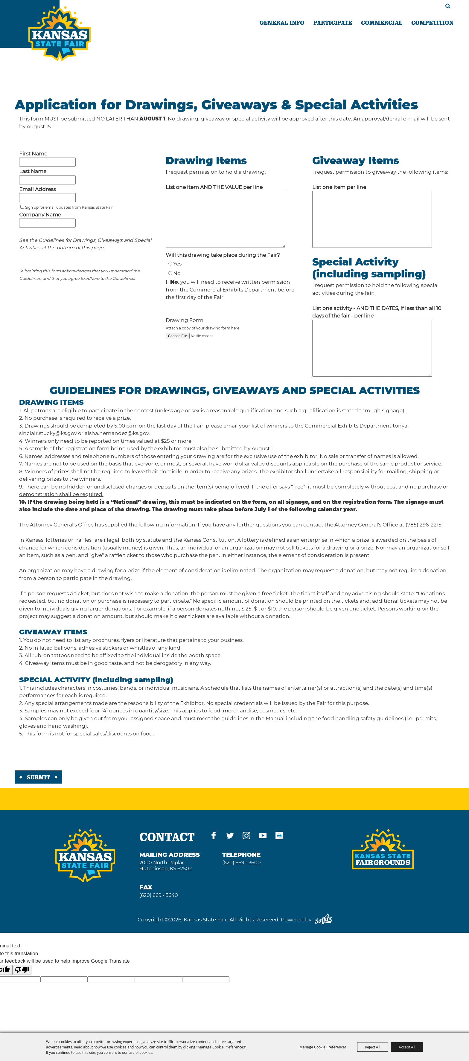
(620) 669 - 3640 (158, 895)
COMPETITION (432, 22)
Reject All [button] (372, 1047)
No (177, 273)
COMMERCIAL (381, 22)
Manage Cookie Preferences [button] (323, 1047)
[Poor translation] (21, 970)
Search (448, 5)
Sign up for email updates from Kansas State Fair (69, 207)
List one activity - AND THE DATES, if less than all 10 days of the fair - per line (376, 312)
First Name (33, 154)
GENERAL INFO (282, 22)
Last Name (32, 171)
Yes (177, 264)
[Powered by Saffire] (323, 920)
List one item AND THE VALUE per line (214, 187)
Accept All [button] (407, 1047)
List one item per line (339, 187)
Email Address (37, 189)
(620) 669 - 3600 (241, 862)
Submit (38, 777)
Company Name (40, 215)
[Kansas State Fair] (59, 33)
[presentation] (60, 755)
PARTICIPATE (332, 22)
